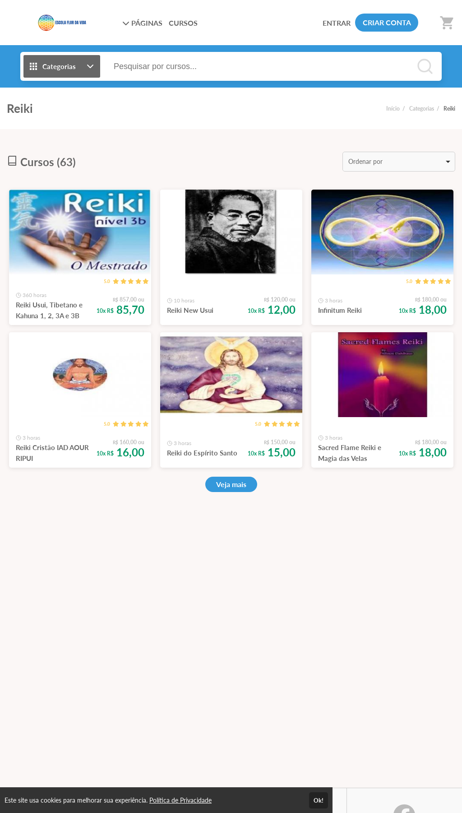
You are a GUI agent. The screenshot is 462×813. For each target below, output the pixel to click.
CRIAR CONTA (387, 22)
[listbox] (398, 162)
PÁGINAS (142, 23)
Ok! (318, 800)
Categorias (421, 108)
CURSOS (183, 23)
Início (393, 108)
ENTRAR (337, 23)
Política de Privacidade (180, 800)
